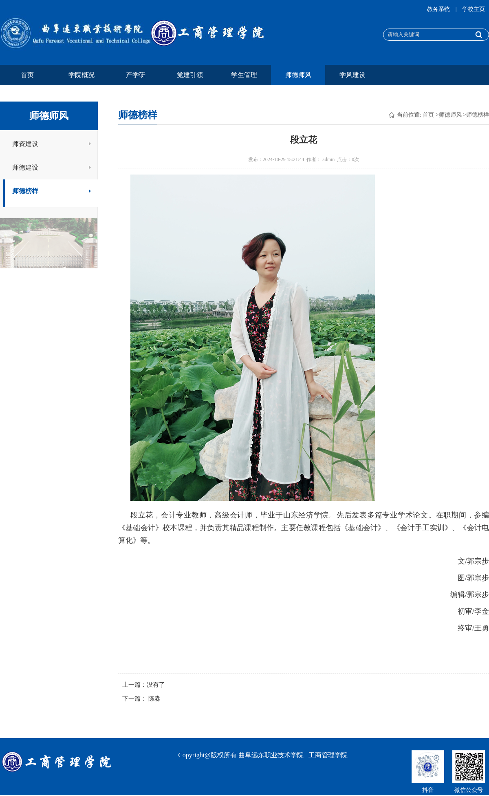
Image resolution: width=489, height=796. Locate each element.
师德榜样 (52, 191)
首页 (27, 74)
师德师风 (298, 74)
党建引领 (190, 74)
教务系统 (439, 9)
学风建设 (352, 74)
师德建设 (52, 167)
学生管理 (244, 74)
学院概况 (81, 74)
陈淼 (154, 698)
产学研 (135, 74)
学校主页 (473, 9)
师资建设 (52, 143)
